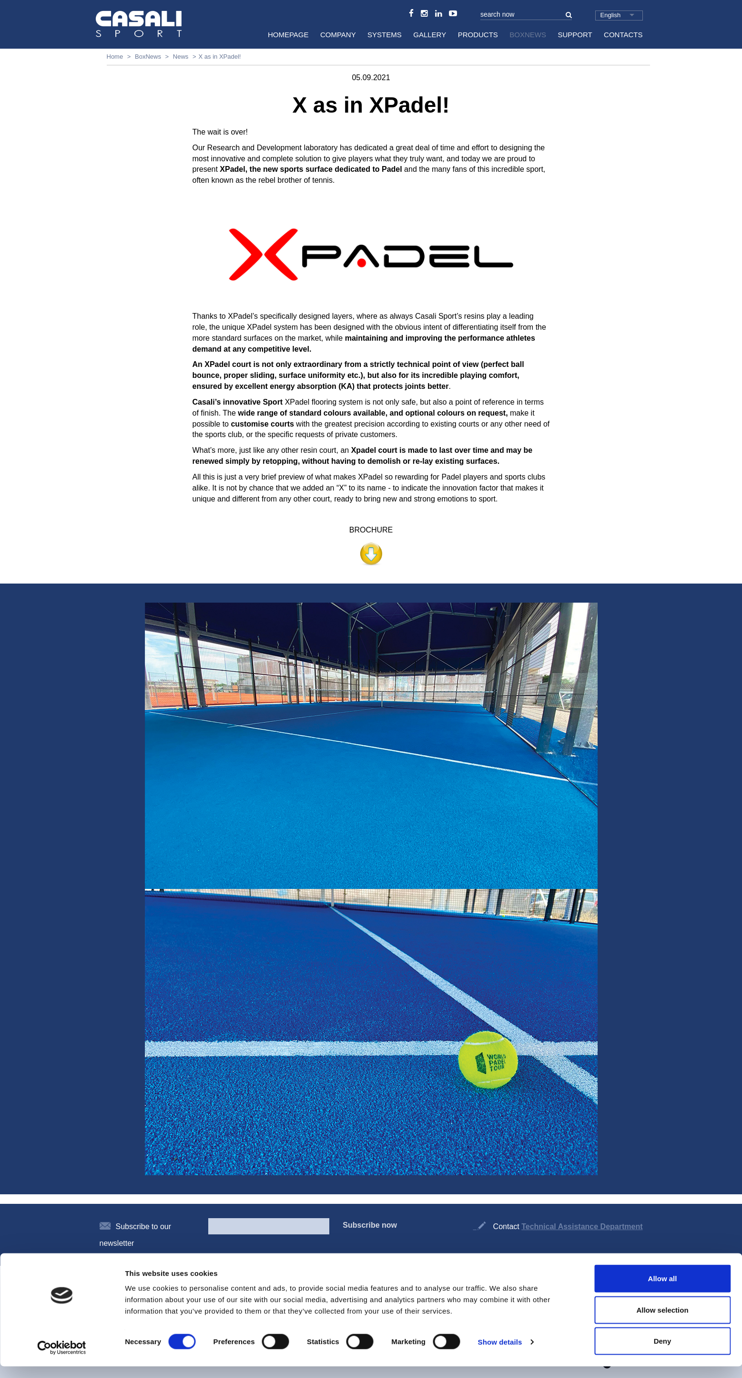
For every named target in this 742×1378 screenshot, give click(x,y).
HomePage (288, 35)
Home (115, 56)
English (610, 15)
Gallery (429, 35)
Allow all (662, 1290)
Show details (500, 1353)
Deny (662, 1352)
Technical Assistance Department (581, 1226)
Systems (384, 35)
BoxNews (527, 35)
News (181, 56)
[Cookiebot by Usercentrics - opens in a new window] (61, 1359)
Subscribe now (370, 1225)
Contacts (623, 35)
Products (478, 35)
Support (575, 35)
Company (338, 35)
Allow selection (662, 1321)
